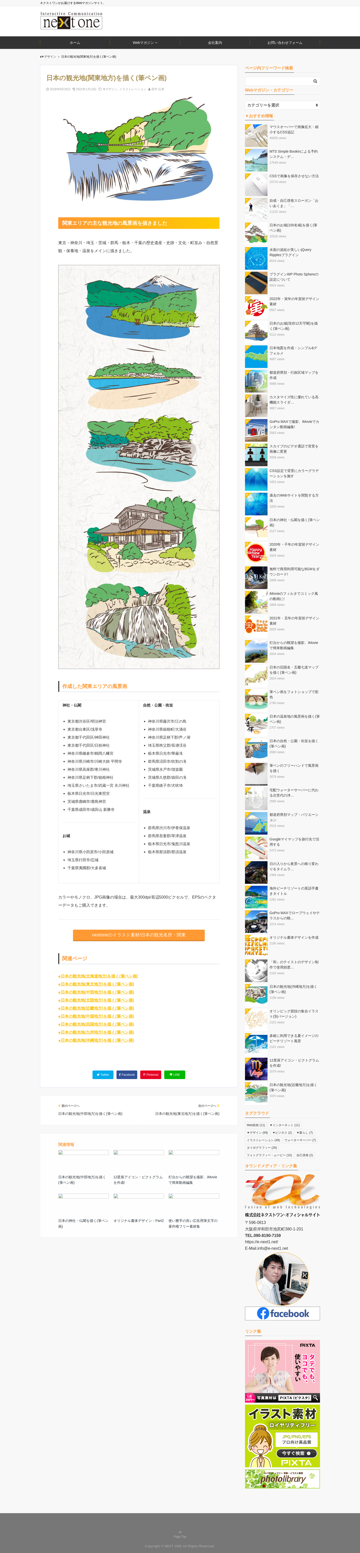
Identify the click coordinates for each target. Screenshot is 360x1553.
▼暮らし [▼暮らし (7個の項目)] (304, 1132)
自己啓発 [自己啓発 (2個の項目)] (304, 1155)
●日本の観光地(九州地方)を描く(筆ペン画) (96, 1032)
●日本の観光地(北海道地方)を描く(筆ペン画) (98, 976)
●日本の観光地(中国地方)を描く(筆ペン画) (96, 1016)
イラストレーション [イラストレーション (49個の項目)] (263, 1140)
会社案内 (215, 43)
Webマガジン (143, 43)
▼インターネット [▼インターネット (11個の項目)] (285, 1125)
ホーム (75, 43)
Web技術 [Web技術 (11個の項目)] (256, 1125)
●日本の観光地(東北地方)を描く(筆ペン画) (96, 984)
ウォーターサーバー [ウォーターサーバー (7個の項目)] (300, 1140)
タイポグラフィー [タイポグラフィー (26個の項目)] (262, 1147)
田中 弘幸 (158, 89)
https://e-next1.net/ (261, 1242)
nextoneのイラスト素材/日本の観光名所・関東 (139, 934)
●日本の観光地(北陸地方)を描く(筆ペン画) (96, 1000)
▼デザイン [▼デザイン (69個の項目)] (257, 1132)
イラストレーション (132, 89)
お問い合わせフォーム (285, 43)
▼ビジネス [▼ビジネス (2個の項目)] (282, 1132)
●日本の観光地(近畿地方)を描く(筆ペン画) (96, 1008)
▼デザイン (110, 89)
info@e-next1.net (273, 1248)
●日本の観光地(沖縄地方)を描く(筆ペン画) (96, 1040)
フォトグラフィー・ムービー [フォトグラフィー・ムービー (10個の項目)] (269, 1155)
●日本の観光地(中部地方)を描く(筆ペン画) (96, 992)
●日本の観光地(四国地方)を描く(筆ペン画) (96, 1024)
